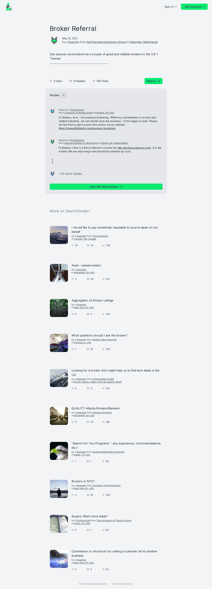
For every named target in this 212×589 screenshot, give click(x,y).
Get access (195, 6)
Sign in (170, 6)
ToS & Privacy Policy (122, 584)
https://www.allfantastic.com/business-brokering (87, 128)
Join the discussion (106, 186)
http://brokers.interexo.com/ (134, 147)
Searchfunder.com (97, 584)
